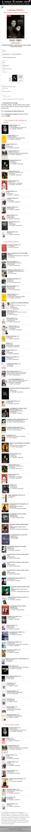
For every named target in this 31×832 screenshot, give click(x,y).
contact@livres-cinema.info (15, 828)
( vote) (6, 96)
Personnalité (6, 54)
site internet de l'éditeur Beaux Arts (14, 111)
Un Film (10, 282)
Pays (13, 538)
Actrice (11, 273)
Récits (4, 50)
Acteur (10, 693)
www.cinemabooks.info (22, 830)
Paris (14, 57)
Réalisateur (11, 321)
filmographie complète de (12, 114)
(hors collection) (7, 68)
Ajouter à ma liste (16, 42)
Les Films (11, 247)
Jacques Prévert (7, 57)
